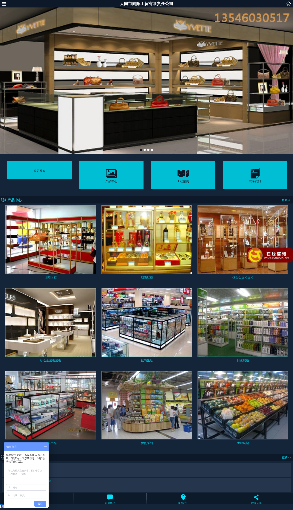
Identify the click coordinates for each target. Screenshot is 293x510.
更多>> (286, 200)
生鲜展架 (243, 443)
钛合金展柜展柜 (242, 277)
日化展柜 (243, 360)
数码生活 (147, 360)
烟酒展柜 (51, 277)
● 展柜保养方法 (14, 466)
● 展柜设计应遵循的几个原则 (23, 473)
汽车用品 (51, 443)
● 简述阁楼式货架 (16, 488)
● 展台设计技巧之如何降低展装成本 (28, 481)
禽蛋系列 (147, 443)
